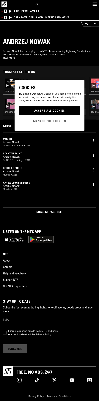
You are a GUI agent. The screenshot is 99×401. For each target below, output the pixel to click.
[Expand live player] (95, 24)
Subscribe (15, 349)
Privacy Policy (43, 334)
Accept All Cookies (49, 110)
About (6, 260)
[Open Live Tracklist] (86, 24)
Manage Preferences (49, 121)
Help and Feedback (14, 273)
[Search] (37, 4)
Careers (7, 267)
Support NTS (10, 280)
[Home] (4, 4)
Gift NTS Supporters (15, 286)
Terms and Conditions (59, 396)
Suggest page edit (49, 212)
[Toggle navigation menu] (95, 4)
